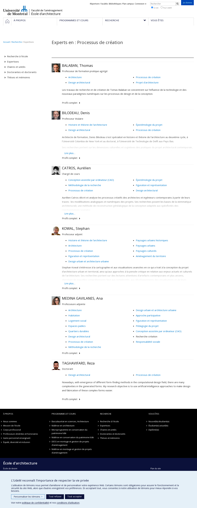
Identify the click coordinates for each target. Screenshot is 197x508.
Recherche (17, 41)
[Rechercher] (177, 4)
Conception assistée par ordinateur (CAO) (91, 179)
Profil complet (69, 102)
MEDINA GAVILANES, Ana (82, 298)
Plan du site (155, 468)
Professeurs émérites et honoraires (20, 433)
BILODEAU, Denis (76, 112)
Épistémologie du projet (149, 124)
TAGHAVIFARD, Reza (78, 363)
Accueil (6, 41)
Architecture (75, 77)
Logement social (77, 320)
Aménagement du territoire (151, 256)
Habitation (74, 315)
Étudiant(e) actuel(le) (158, 425)
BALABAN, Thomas (77, 65)
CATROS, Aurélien (76, 168)
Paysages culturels (146, 250)
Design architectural (79, 82)
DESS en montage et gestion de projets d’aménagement (70, 443)
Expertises (13, 61)
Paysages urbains (145, 245)
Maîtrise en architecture (63, 425)
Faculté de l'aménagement (46, 10)
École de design (10, 468)
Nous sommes (10, 421)
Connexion (140, 3)
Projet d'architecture (147, 82)
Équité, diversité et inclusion (16, 442)
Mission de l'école (11, 425)
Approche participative (148, 315)
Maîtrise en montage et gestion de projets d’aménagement (72, 451)
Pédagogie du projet (147, 326)
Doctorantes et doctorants (22, 72)
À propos (8, 413)
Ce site (154, 7)
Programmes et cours (64, 413)
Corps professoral (12, 429)
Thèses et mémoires (18, 77)
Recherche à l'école (17, 56)
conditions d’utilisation (68, 502)
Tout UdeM (166, 7)
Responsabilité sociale (148, 341)
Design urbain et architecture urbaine (88, 261)
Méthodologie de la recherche (84, 185)
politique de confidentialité (35, 502)
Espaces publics (77, 326)
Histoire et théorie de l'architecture (87, 124)
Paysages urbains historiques (152, 240)
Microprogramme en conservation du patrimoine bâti (69, 431)
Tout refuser (55, 496)
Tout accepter (74, 496)
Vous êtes (154, 413)
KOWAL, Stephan (76, 228)
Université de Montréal (15, 10)
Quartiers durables (78, 331)
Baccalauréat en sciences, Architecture (70, 421)
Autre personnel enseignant (16, 438)
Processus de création (148, 77)
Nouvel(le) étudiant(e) (159, 421)
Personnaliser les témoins (28, 496)
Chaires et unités (16, 66)
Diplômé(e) (154, 429)
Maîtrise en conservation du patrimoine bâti (73, 437)
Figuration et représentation (151, 185)
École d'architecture (46, 13)
